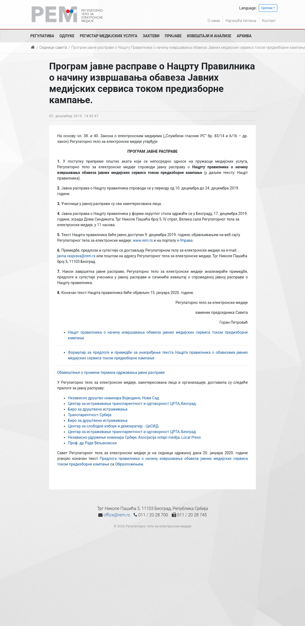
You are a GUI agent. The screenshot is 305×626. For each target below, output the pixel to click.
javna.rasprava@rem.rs (76, 256)
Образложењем (129, 464)
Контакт (269, 20)
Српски (267, 8)
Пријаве (173, 36)
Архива (244, 36)
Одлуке (67, 36)
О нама (214, 20)
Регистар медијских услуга (108, 36)
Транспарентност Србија (89, 415)
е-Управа (185, 240)
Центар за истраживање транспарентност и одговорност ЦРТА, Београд (132, 403)
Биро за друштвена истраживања (98, 409)
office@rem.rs (117, 514)
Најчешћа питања (241, 20)
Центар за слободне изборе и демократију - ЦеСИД (113, 426)
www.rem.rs (142, 240)
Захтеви (151, 36)
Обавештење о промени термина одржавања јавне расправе (111, 372)
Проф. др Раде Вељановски (92, 443)
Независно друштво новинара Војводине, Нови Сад (113, 398)
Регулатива (42, 36)
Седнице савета (53, 47)
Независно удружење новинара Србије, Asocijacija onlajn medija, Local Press (134, 437)
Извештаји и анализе (209, 36)
